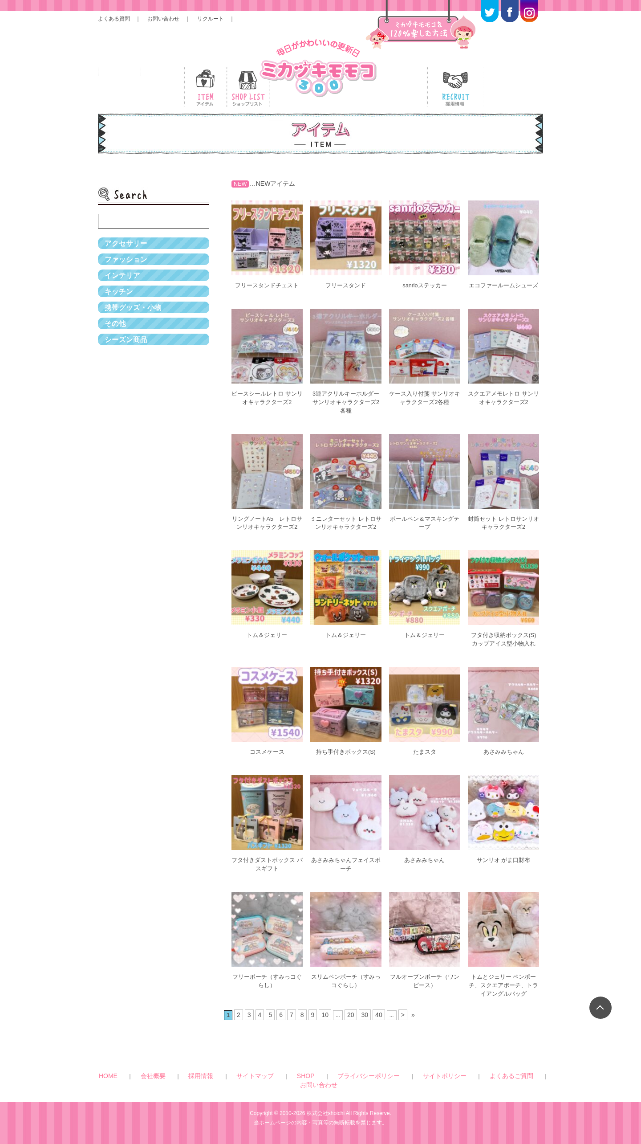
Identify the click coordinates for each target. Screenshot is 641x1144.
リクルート (210, 19)
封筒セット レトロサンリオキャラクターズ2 (503, 526)
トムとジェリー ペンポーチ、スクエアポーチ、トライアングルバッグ (503, 989)
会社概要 (193, 1076)
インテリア (125, 293)
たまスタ (424, 759)
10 (325, 1016)
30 (362, 1016)
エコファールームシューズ (503, 289)
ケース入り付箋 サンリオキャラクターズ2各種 (424, 403)
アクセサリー (129, 246)
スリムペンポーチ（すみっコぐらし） (346, 985)
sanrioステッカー (425, 285)
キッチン (121, 316)
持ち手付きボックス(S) (346, 759)
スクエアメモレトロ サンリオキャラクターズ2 (503, 403)
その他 (117, 363)
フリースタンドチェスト (267, 285)
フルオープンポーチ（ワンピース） (424, 985)
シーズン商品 (129, 386)
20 (350, 1016)
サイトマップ (255, 1076)
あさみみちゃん (503, 759)
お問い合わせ (163, 19)
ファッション (129, 270)
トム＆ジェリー (267, 644)
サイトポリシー (379, 1076)
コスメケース (267, 759)
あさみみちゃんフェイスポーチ (346, 870)
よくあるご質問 (423, 1076)
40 (376, 1016)
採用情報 (221, 1076)
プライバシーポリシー (326, 1076)
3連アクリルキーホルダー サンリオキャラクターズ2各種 (346, 407)
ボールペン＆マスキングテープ (424, 526)
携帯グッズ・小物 (137, 340)
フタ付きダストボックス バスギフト (267, 870)
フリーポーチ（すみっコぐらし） (267, 985)
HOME (168, 1076)
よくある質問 (114, 19)
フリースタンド (346, 285)
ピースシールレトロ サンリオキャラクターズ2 (267, 403)
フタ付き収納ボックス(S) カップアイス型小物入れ (503, 648)
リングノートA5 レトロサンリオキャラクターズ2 (267, 530)
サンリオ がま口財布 (503, 866)
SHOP (285, 1076)
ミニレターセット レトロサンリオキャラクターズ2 (346, 530)
